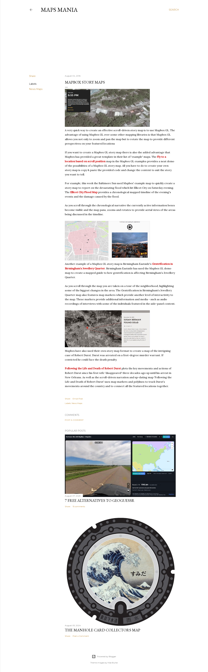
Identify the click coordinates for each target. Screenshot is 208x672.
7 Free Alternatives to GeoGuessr (99, 500)
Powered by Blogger (104, 657)
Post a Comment (74, 420)
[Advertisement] (104, 43)
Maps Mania (59, 9)
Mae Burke (113, 662)
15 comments (79, 506)
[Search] (174, 10)
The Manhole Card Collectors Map (102, 629)
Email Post (78, 398)
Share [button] (32, 76)
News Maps (35, 89)
